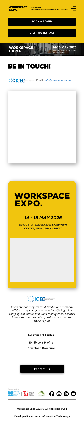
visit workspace (42, 33)
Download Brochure (41, 348)
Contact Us (42, 369)
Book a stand (41, 21)
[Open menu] (73, 8)
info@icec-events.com (58, 80)
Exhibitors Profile (41, 342)
